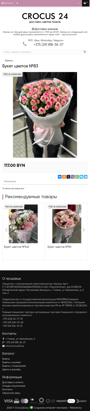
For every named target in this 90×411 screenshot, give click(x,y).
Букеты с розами (11, 362)
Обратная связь (11, 393)
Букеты (9, 60)
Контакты (7, 389)
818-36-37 (48, 44)
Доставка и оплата (12, 382)
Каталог (7, 3)
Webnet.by (76, 408)
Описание (10, 181)
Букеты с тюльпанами (14, 366)
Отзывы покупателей (13, 386)
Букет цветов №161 (59, 247)
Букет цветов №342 (16, 247)
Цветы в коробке (11, 369)
